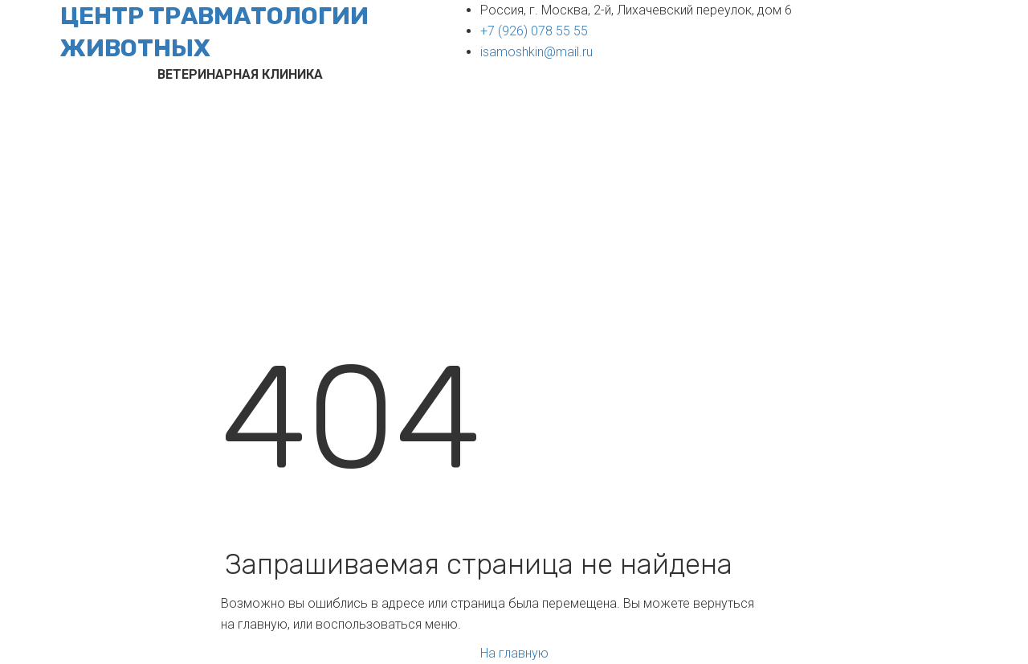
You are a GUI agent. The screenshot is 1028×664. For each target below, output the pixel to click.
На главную (514, 653)
